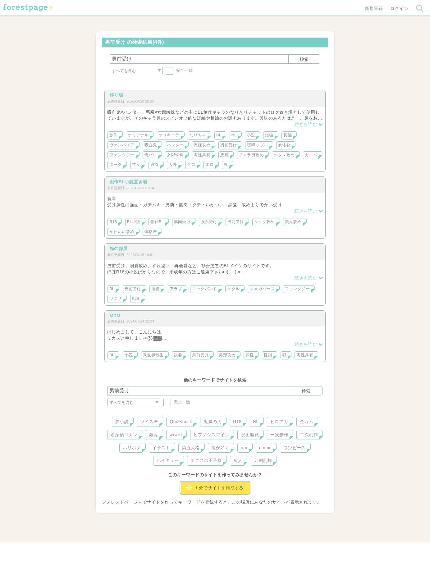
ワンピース (294, 447)
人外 (173, 164)
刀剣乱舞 (263, 460)
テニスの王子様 (206, 460)
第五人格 (191, 447)
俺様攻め (202, 145)
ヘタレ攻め (284, 155)
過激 (154, 164)
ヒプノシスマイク (211, 434)
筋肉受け (182, 222)
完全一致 (179, 70)
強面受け (209, 222)
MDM (115, 315)
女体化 (284, 145)
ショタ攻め (264, 222)
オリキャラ (169, 135)
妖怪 (249, 355)
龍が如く (220, 447)
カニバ (311, 155)
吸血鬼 (150, 145)
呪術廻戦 (250, 434)
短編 (269, 135)
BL (218, 135)
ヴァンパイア (122, 145)
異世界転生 (153, 355)
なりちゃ (198, 135)
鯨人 (237, 460)
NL (234, 135)
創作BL (157, 222)
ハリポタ (132, 447)
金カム (306, 421)
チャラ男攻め (251, 155)
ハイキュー (168, 460)
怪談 (268, 355)
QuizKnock (181, 421)
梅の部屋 (119, 248)
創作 (113, 135)
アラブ (176, 289)
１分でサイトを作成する (215, 488)
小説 (251, 135)
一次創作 (279, 434)
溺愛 (155, 289)
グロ (191, 164)
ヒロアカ (279, 421)
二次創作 (309, 434)
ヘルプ (135, 550)
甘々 (136, 164)
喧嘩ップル (257, 145)
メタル (233, 289)
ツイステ (149, 421)
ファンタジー (122, 155)
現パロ (150, 155)
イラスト (161, 447)
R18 (113, 222)
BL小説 (133, 222)
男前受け (228, 145)
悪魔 (224, 155)
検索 (304, 59)
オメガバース (262, 289)
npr (244, 447)
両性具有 (202, 155)
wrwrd (176, 434)
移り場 (116, 95)
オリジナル (138, 135)
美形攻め (227, 355)
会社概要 (239, 550)
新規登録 (374, 8)
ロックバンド (204, 289)
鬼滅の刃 (213, 421)
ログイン (399, 8)
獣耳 (136, 298)
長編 (287, 135)
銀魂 (153, 434)
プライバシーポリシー (282, 550)
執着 (178, 355)
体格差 (150, 232)
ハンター (175, 145)
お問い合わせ (170, 550)
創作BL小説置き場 (128, 181)
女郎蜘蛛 (175, 155)
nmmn (265, 447)
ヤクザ (115, 298)
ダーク (115, 164)
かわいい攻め (122, 232)
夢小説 (122, 421)
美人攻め (293, 222)
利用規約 (206, 550)
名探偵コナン (124, 434)
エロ (209, 164)
